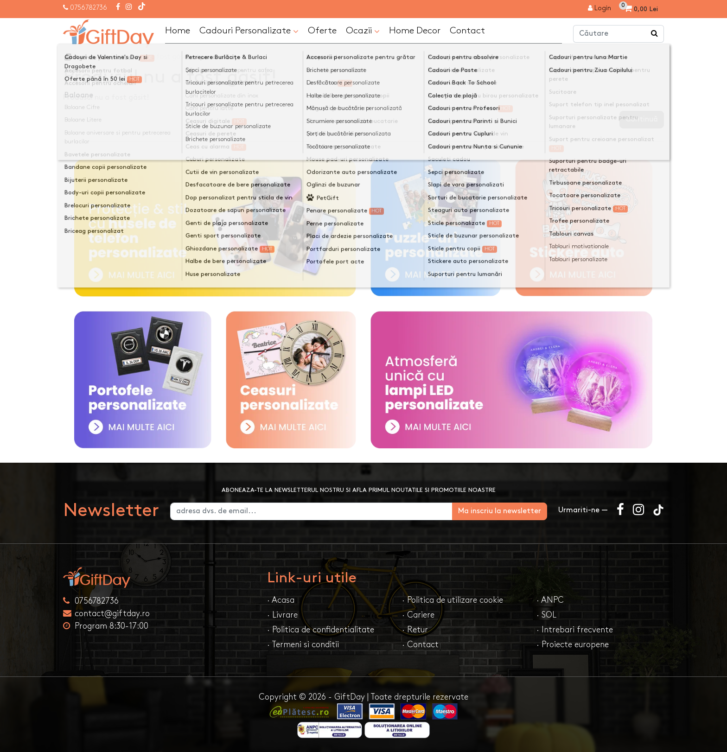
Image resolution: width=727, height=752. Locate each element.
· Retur (415, 630)
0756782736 (88, 8)
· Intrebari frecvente (574, 630)
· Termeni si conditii (303, 645)
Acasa (82, 56)
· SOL (546, 615)
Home (177, 30)
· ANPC (550, 600)
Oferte (322, 30)
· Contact (420, 645)
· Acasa (280, 600)
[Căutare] (654, 34)
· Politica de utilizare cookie (452, 600)
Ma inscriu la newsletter (499, 511)
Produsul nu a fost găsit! (150, 56)
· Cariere (418, 615)
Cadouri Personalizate (249, 31)
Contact (467, 30)
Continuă (641, 119)
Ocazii (363, 31)
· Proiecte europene (572, 645)
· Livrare (282, 615)
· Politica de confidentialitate (320, 630)
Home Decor (414, 30)
